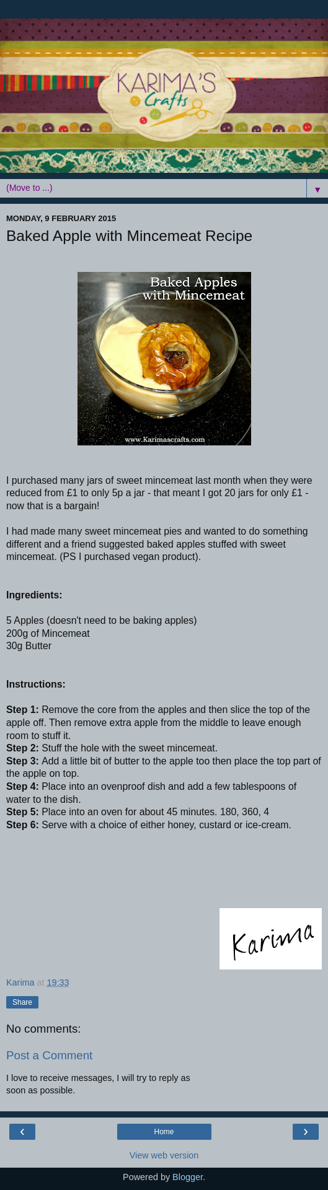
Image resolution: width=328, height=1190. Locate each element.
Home (164, 1131)
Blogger (187, 1177)
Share (22, 1002)
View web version (164, 1155)
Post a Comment (49, 1055)
